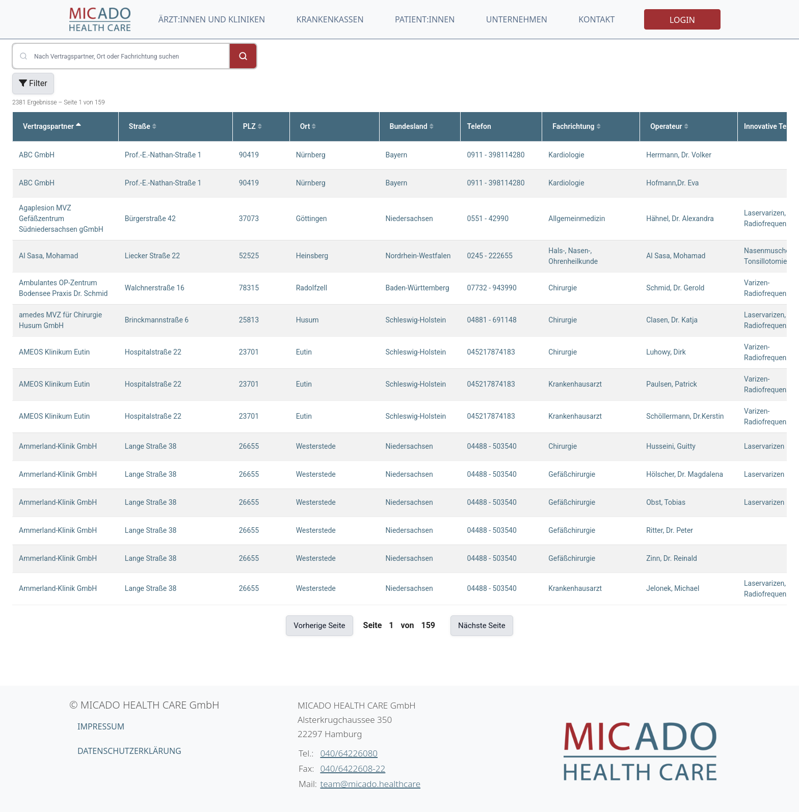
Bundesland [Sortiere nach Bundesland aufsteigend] (411, 126)
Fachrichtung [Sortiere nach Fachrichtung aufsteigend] (576, 126)
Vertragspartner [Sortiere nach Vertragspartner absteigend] (52, 126)
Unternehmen (516, 19)
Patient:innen (425, 19)
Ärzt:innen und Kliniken (211, 19)
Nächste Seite (481, 625)
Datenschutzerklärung (129, 750)
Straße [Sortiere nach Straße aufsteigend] (142, 126)
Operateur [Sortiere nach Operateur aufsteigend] (668, 126)
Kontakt (596, 19)
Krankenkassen (330, 19)
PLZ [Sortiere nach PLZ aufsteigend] (252, 126)
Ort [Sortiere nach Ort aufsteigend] (308, 126)
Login (682, 19)
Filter (33, 83)
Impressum (100, 726)
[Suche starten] (243, 56)
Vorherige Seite (319, 625)
